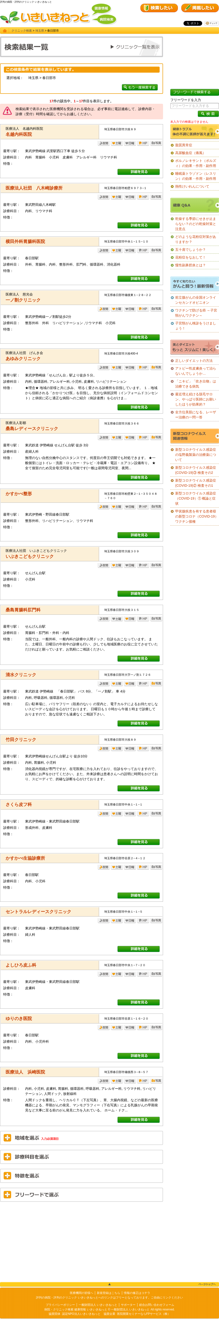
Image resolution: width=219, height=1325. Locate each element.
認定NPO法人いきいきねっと (81, 1314)
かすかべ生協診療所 (25, 858)
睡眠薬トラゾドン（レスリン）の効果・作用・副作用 (195, 176)
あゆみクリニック (23, 358)
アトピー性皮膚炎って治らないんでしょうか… (195, 370)
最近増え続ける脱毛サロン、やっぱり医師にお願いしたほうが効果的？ (195, 399)
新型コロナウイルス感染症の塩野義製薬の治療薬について (195, 455)
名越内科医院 (19, 134)
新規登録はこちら (108, 1293)
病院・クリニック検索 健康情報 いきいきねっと (75, 1309)
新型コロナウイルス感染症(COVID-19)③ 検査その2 (195, 470)
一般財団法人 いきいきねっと (98, 1305)
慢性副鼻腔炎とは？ (190, 265)
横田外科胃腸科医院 (25, 241)
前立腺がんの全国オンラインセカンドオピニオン (195, 299)
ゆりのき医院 (19, 1018)
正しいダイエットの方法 (194, 361)
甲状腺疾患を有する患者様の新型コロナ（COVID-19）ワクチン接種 (196, 516)
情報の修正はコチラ (137, 1293)
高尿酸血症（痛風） (190, 153)
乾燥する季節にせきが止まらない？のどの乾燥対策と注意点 (195, 224)
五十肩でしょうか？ (190, 249)
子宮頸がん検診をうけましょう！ (195, 325)
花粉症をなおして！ (190, 257)
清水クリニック (21, 674)
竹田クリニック (21, 739)
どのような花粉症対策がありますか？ (195, 239)
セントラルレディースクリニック (38, 911)
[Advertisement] (81, 1241)
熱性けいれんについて (192, 186)
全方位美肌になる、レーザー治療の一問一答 (195, 414)
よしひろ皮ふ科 (21, 965)
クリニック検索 (21, 30)
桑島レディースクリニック (32, 428)
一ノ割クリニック (23, 300)
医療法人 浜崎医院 (25, 1072)
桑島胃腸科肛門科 (23, 609)
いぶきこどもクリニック (30, 556)
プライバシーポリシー (60, 1305)
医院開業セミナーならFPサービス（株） (143, 1314)
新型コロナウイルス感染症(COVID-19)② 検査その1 (195, 482)
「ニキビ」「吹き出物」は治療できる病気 (195, 383)
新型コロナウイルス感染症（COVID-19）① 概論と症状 (195, 498)
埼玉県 (39, 30)
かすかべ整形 (19, 493)
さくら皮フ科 (19, 804)
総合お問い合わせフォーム (156, 1305)
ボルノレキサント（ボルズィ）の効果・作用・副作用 (195, 163)
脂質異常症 (183, 145)
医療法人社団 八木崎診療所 (34, 188)
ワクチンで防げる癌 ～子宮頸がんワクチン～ (196, 312)
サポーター (128, 1305)
